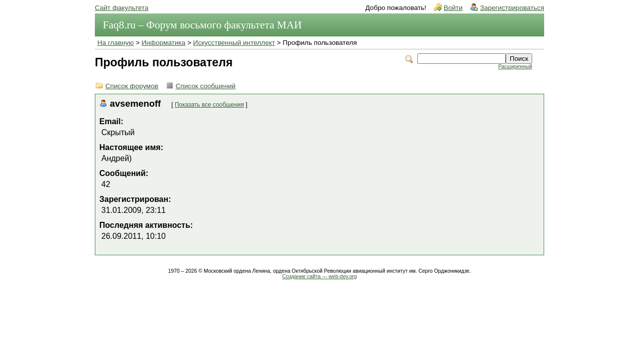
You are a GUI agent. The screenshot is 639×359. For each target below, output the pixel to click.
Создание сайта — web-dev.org (319, 276)
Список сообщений (206, 86)
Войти (453, 7)
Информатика (164, 42)
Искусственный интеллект (234, 42)
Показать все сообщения (209, 104)
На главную (115, 42)
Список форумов (131, 86)
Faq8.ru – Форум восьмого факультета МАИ (202, 25)
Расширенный (515, 66)
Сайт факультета (121, 7)
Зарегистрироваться (512, 7)
